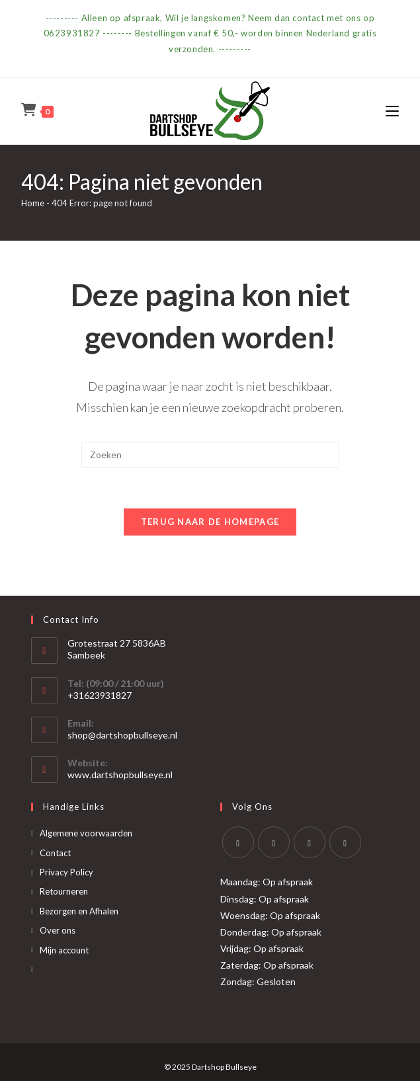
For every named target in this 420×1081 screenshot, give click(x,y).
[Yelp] (345, 842)
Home (32, 203)
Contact (55, 853)
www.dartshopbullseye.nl (120, 774)
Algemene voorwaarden (86, 833)
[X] (238, 842)
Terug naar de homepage (210, 521)
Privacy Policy (66, 872)
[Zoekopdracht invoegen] (210, 455)
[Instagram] (309, 842)
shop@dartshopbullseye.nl (122, 735)
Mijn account (64, 950)
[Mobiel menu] (392, 110)
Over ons (57, 930)
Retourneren (64, 891)
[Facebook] (274, 842)
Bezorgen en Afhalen (79, 911)
